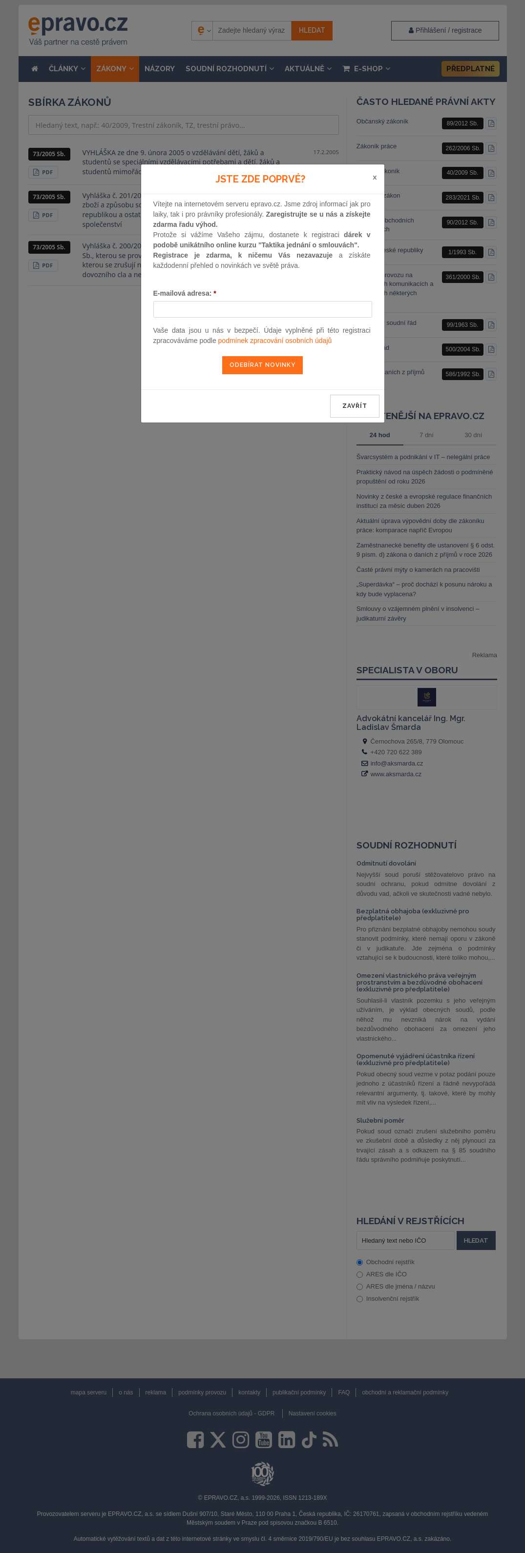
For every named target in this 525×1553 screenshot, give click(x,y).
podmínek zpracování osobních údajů (275, 340)
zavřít (354, 406)
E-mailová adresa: (184, 293)
